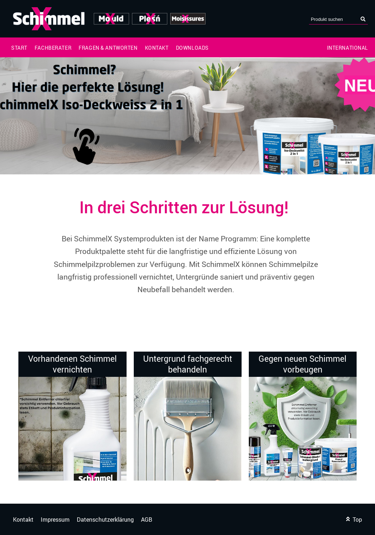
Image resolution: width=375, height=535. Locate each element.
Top (354, 519)
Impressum (55, 519)
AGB (146, 519)
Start (19, 48)
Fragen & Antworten (108, 48)
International (348, 48)
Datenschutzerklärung (105, 519)
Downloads (192, 48)
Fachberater (53, 48)
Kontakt (157, 48)
